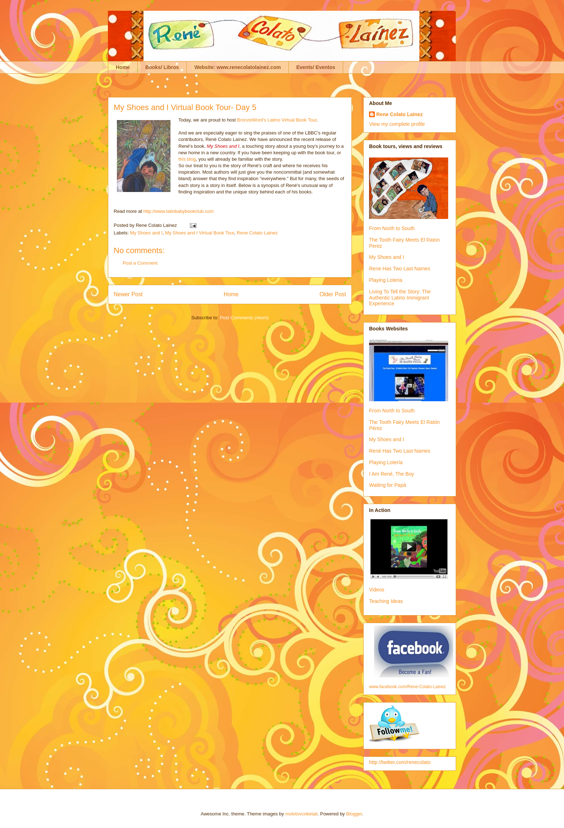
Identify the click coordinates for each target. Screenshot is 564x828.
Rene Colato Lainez (257, 232)
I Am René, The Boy (391, 474)
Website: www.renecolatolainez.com (237, 67)
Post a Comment (140, 263)
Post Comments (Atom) (244, 317)
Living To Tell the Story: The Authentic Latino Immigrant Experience (400, 298)
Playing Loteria (385, 280)
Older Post (332, 294)
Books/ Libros (162, 67)
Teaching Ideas (386, 601)
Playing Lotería (385, 462)
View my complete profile (397, 124)
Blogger (354, 813)
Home (123, 67)
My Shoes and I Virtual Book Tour (199, 232)
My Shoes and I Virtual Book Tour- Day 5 (185, 107)
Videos (377, 590)
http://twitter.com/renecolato (400, 762)
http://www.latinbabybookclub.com (178, 211)
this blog (187, 159)
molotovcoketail (301, 813)
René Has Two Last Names (399, 451)
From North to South (392, 228)
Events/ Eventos (315, 67)
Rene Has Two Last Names (399, 268)
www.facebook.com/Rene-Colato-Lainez (407, 686)
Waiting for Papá (387, 485)
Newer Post (128, 294)
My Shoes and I (146, 232)
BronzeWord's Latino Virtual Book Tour (277, 120)
